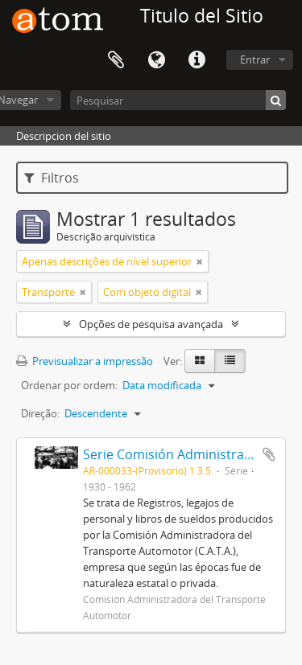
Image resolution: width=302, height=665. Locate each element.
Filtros (51, 178)
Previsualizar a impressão (84, 361)
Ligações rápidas (196, 60)
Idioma (156, 60)
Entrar (255, 59)
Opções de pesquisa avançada (151, 324)
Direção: (40, 413)
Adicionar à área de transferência (269, 454)
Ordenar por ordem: (69, 385)
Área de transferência (116, 60)
